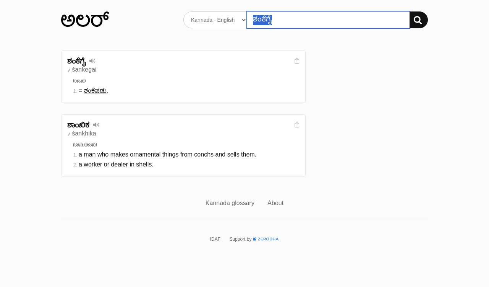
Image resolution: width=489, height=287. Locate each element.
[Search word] (328, 19)
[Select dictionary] (215, 19)
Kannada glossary (231, 203)
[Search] (419, 19)
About (275, 203)
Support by (254, 239)
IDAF (215, 239)
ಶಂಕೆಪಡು (95, 90)
